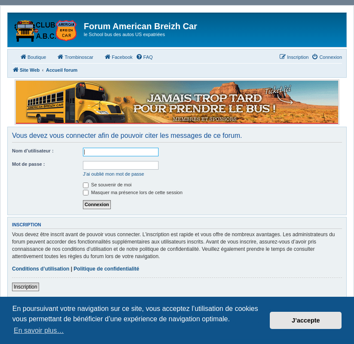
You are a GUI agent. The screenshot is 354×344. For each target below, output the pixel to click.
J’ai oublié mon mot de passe (113, 174)
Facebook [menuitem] (118, 57)
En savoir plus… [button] (39, 330)
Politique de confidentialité (106, 269)
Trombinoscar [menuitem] (75, 57)
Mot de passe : (28, 164)
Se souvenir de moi (107, 184)
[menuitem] (144, 57)
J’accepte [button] (306, 320)
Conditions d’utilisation (40, 269)
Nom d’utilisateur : (33, 150)
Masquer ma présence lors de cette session (133, 192)
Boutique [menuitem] (33, 57)
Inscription (25, 287)
